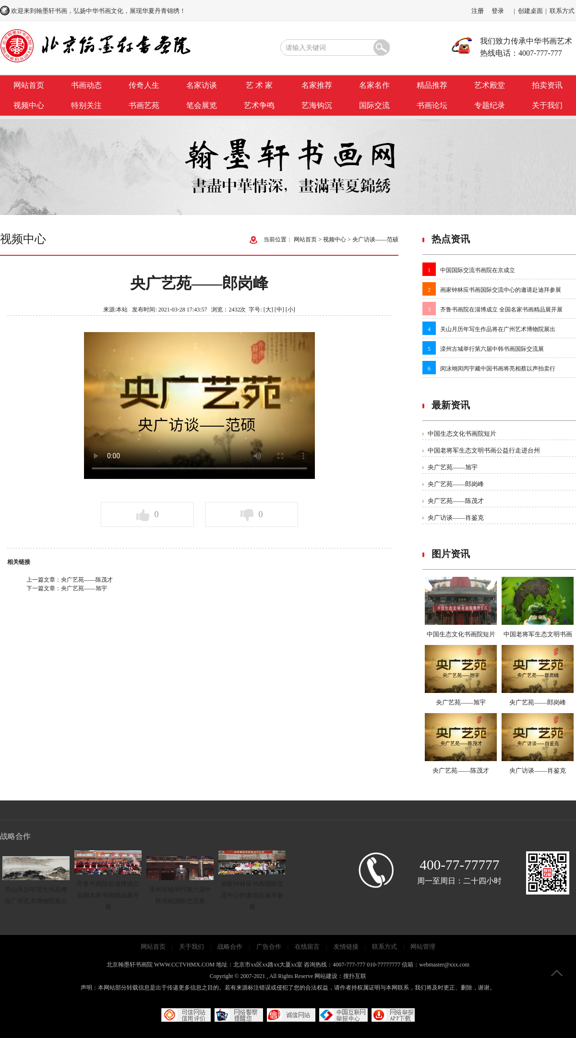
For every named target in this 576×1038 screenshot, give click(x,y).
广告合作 (268, 946)
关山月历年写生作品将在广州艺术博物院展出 (497, 329)
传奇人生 (144, 85)
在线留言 (307, 946)
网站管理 (422, 946)
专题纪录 (489, 105)
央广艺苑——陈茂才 (87, 579)
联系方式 (562, 10)
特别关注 (86, 105)
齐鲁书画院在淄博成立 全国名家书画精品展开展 (501, 309)
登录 (498, 10)
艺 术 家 (259, 85)
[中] (279, 309)
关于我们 (547, 105)
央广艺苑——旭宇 (84, 588)
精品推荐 (432, 85)
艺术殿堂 (489, 85)
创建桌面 (530, 10)
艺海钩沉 (316, 105)
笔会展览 (201, 105)
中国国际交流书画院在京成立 (477, 270)
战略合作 (229, 946)
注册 (477, 10)
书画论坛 (432, 105)
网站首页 (28, 85)
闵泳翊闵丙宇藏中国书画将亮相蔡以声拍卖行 (497, 368)
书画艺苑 (144, 105)
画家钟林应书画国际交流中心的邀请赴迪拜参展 (500, 289)
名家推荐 (316, 85)
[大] (268, 309)
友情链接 (346, 946)
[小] (290, 309)
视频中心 (28, 105)
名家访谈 (201, 85)
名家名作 (374, 85)
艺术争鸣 (259, 105)
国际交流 (374, 105)
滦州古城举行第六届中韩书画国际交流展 (492, 349)
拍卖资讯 (547, 85)
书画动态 (86, 85)
